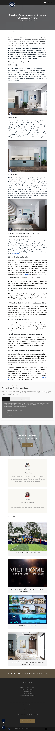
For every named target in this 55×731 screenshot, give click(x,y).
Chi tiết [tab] (6, 399)
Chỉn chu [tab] (14, 399)
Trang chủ (10, 32)
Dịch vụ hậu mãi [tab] (24, 399)
